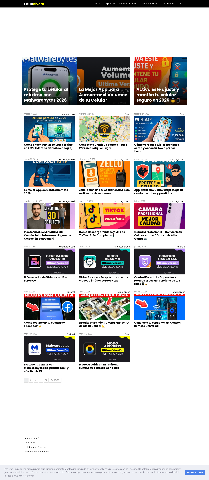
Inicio (97, 3)
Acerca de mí (32, 438)
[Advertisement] (104, 30)
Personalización (150, 3)
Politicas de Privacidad (37, 451)
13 (46, 380)
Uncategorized (67, 159)
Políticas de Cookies (36, 447)
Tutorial (71, 292)
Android (181, 246)
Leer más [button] (29, 475)
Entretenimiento (127, 3)
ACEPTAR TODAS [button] (195, 472)
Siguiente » (55, 380)
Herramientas (68, 114)
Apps (108, 3)
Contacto (169, 3)
